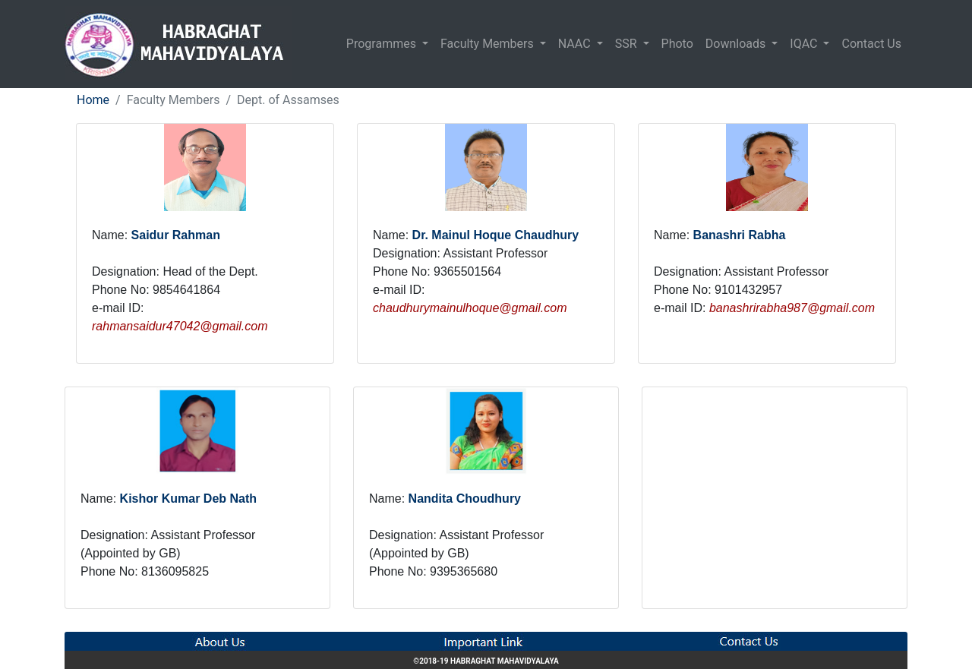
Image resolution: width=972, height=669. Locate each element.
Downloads (736, 43)
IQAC (805, 43)
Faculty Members (488, 43)
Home (93, 100)
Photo (677, 43)
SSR (627, 43)
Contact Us (871, 43)
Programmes (382, 43)
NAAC (576, 43)
